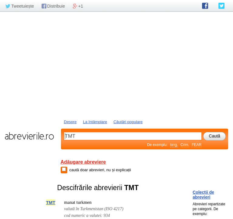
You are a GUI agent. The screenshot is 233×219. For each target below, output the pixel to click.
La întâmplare (95, 122)
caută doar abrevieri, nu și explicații (100, 170)
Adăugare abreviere (83, 162)
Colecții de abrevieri (203, 195)
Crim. (185, 145)
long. (174, 145)
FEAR (196, 145)
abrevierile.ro (29, 136)
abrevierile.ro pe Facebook (205, 6)
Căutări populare (128, 122)
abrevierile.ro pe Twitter (221, 6)
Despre (70, 122)
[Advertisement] (116, 64)
